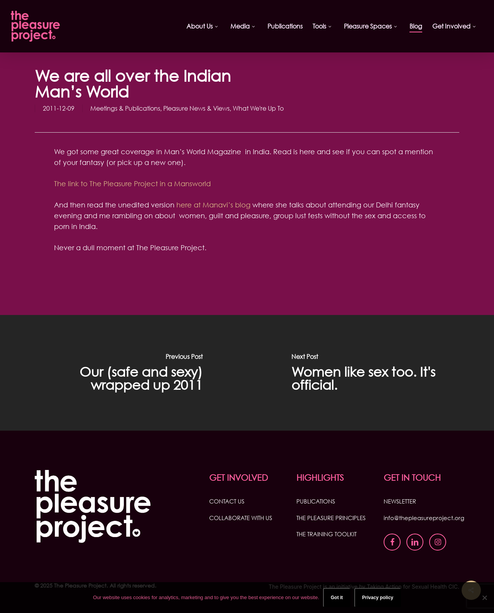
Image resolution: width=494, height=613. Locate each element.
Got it (337, 597)
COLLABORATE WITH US (240, 517)
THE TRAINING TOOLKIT (326, 533)
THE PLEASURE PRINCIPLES (330, 517)
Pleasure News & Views (196, 108)
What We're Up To (258, 108)
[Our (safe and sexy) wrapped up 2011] (123, 373)
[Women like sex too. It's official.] (370, 373)
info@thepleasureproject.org (424, 517)
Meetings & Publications (125, 108)
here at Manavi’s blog (213, 204)
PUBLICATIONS (315, 501)
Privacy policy (377, 597)
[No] (484, 597)
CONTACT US (226, 501)
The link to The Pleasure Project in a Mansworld (132, 183)
